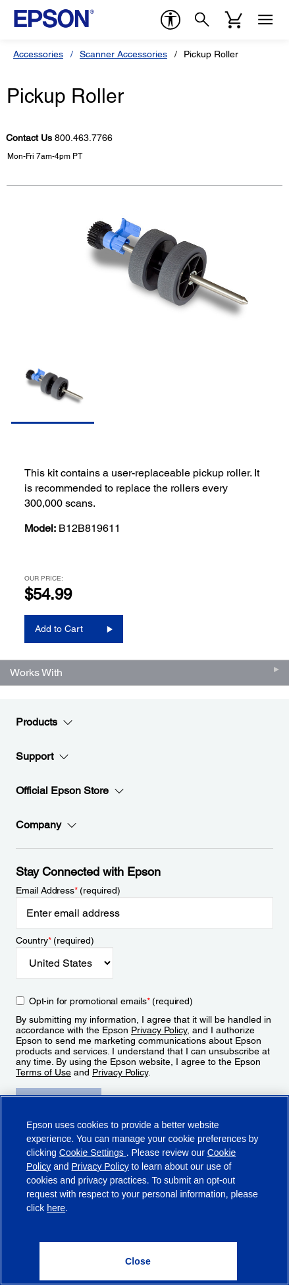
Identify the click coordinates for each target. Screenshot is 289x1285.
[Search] (202, 19)
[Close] (138, 1261)
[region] (144, 1190)
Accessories (38, 54)
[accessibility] (170, 19)
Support (42, 756)
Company (46, 825)
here (56, 1208)
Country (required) (55, 940)
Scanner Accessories (123, 54)
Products (44, 722)
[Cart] (233, 19)
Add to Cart (59, 628)
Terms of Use (43, 1072)
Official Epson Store (70, 791)
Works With (36, 672)
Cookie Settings (92, 1152)
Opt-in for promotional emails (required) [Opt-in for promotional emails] (111, 1001)
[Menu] (265, 19)
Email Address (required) (68, 890)
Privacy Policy (159, 1030)
